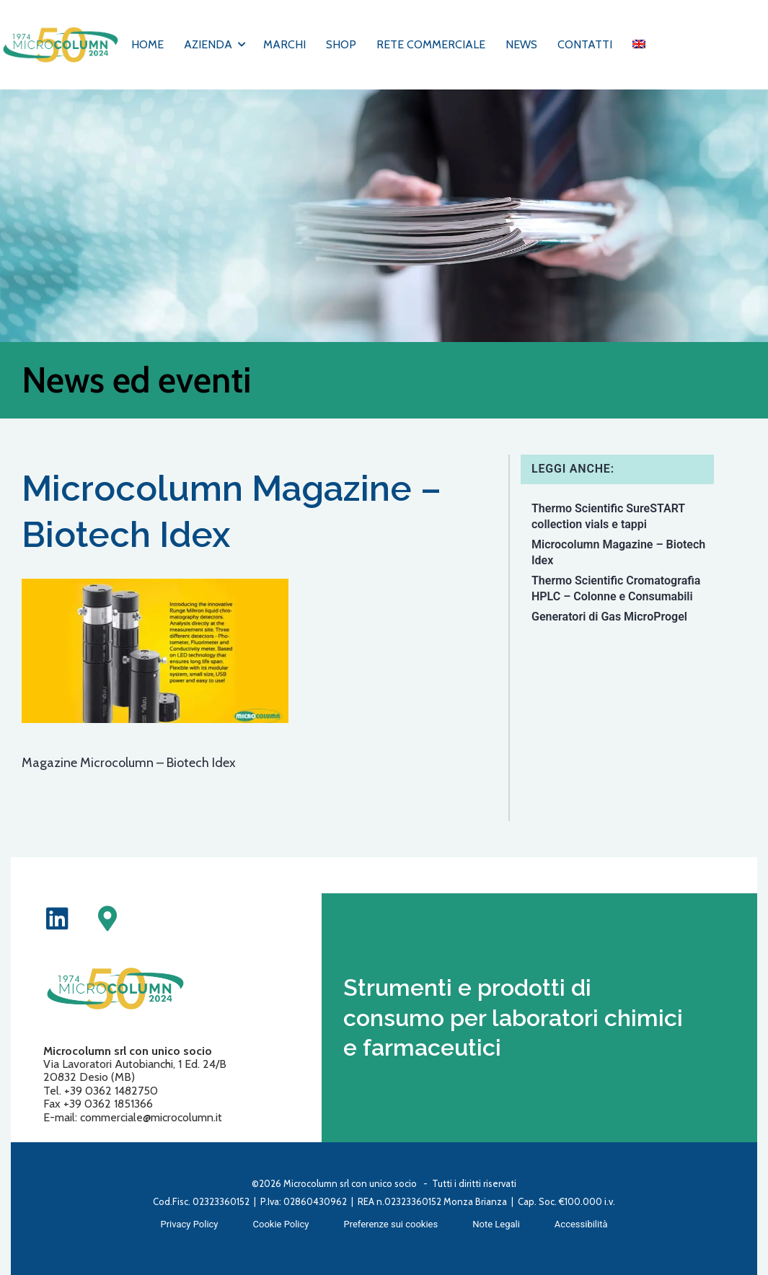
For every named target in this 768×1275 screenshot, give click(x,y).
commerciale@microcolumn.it (151, 1117)
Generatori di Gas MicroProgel (609, 616)
